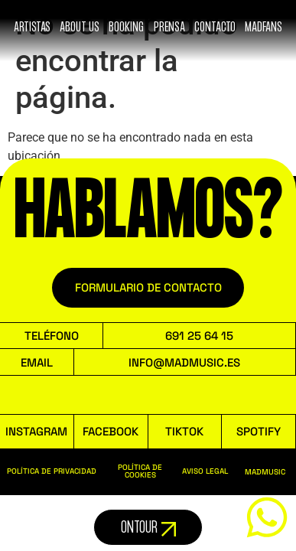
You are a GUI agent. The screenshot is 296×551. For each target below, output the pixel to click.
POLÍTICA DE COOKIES (140, 471)
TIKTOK (184, 431)
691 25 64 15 (199, 335)
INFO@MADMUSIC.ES (184, 362)
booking (126, 27)
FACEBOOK (110, 431)
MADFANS (263, 27)
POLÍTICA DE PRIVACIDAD (51, 471)
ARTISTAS (32, 27)
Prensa (169, 27)
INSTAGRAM (36, 431)
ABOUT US (79, 27)
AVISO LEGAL (205, 471)
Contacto (215, 27)
